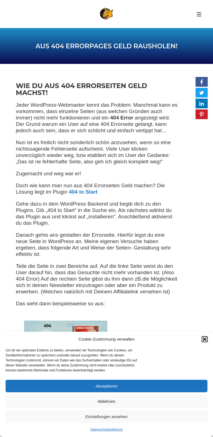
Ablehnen (106, 401)
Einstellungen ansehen (106, 416)
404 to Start (83, 192)
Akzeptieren (106, 386)
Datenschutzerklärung (106, 429)
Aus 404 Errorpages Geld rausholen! (107, 46)
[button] (204, 339)
